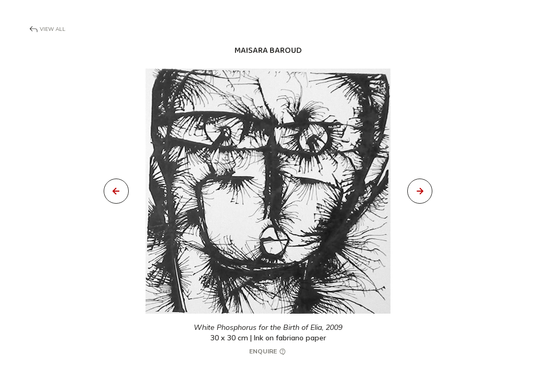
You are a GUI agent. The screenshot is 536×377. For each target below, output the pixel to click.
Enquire (268, 351)
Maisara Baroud (268, 50)
